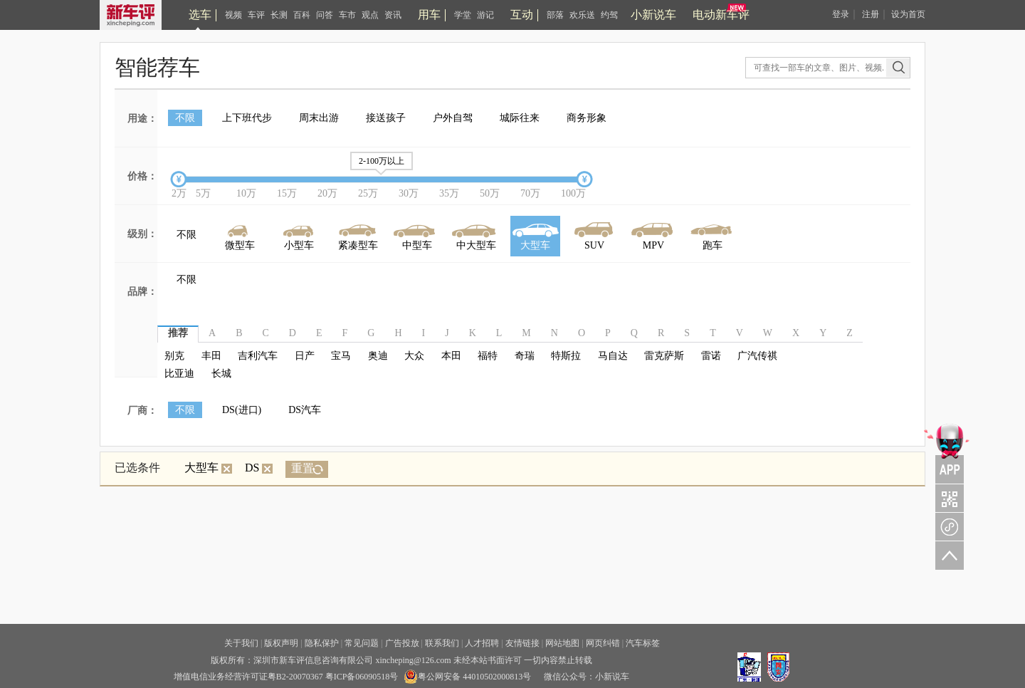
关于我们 (241, 643)
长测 (279, 15)
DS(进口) (241, 410)
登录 (840, 14)
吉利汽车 (258, 355)
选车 (200, 15)
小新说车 (653, 15)
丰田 (211, 355)
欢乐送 (582, 15)
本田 (451, 355)
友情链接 (522, 643)
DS (259, 468)
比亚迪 (179, 373)
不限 (185, 118)
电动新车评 (721, 15)
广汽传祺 (757, 355)
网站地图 (562, 643)
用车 (429, 15)
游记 (485, 15)
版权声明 (281, 643)
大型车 (208, 468)
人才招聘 (482, 643)
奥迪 (378, 355)
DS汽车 (304, 410)
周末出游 (319, 118)
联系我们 (442, 643)
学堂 (462, 15)
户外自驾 (453, 118)
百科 (301, 15)
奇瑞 (525, 355)
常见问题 (362, 643)
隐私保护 (322, 643)
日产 (305, 355)
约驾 (609, 15)
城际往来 (520, 118)
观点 (370, 15)
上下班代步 (247, 118)
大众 (414, 355)
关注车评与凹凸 (946, 498)
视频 (233, 15)
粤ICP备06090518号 (362, 677)
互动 (521, 15)
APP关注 (946, 452)
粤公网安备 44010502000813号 (467, 676)
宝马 (341, 355)
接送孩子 (386, 118)
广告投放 (402, 643)
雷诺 (711, 355)
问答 (324, 15)
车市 (347, 15)
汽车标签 (643, 643)
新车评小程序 (946, 526)
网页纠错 (603, 643)
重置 (302, 468)
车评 (256, 15)
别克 (174, 355)
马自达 (613, 355)
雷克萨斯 (664, 355)
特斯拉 (566, 355)
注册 (870, 14)
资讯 (392, 15)
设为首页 (908, 14)
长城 (221, 373)
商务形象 (586, 118)
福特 (488, 355)
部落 (555, 15)
